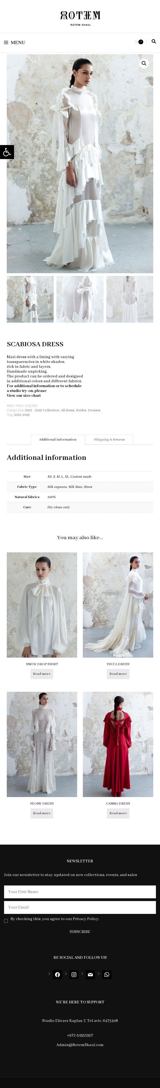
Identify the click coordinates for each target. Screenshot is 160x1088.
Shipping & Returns (109, 439)
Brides (81, 410)
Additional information (57, 439)
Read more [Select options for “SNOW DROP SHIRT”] (41, 674)
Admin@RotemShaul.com (80, 1045)
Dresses (94, 410)
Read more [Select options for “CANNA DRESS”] (118, 813)
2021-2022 (22, 415)
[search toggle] (154, 41)
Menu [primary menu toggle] (14, 42)
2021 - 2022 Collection (42, 410)
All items (67, 410)
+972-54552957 (80, 1035)
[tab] (58, 439)
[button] (7, 152)
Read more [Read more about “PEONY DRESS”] (41, 813)
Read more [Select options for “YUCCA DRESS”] (118, 674)
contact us (56, 390)
